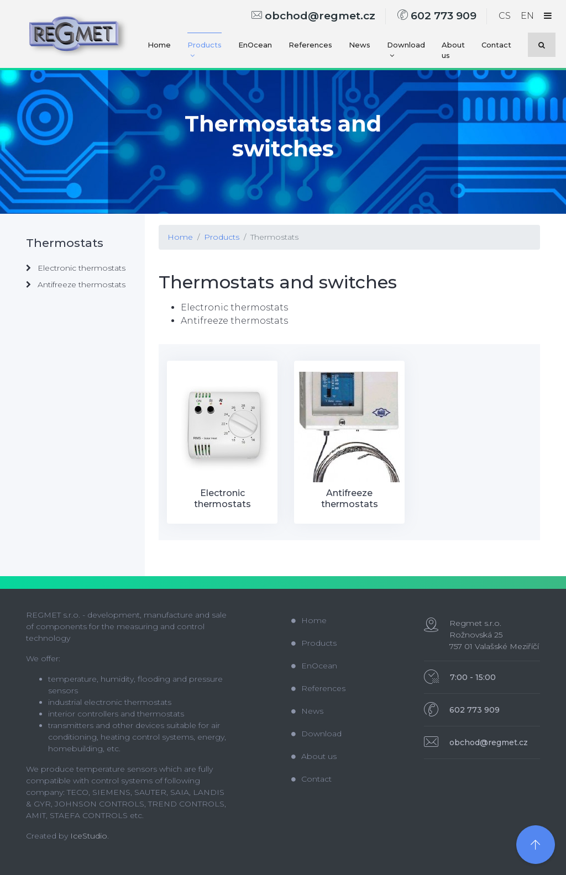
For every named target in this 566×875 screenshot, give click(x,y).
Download (406, 50)
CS (505, 15)
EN (527, 15)
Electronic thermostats (75, 268)
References (310, 44)
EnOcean (255, 44)
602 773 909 (436, 15)
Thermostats (274, 237)
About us (453, 50)
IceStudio (88, 836)
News (359, 44)
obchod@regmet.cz (313, 15)
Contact (496, 44)
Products (204, 50)
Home (159, 44)
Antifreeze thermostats (75, 284)
